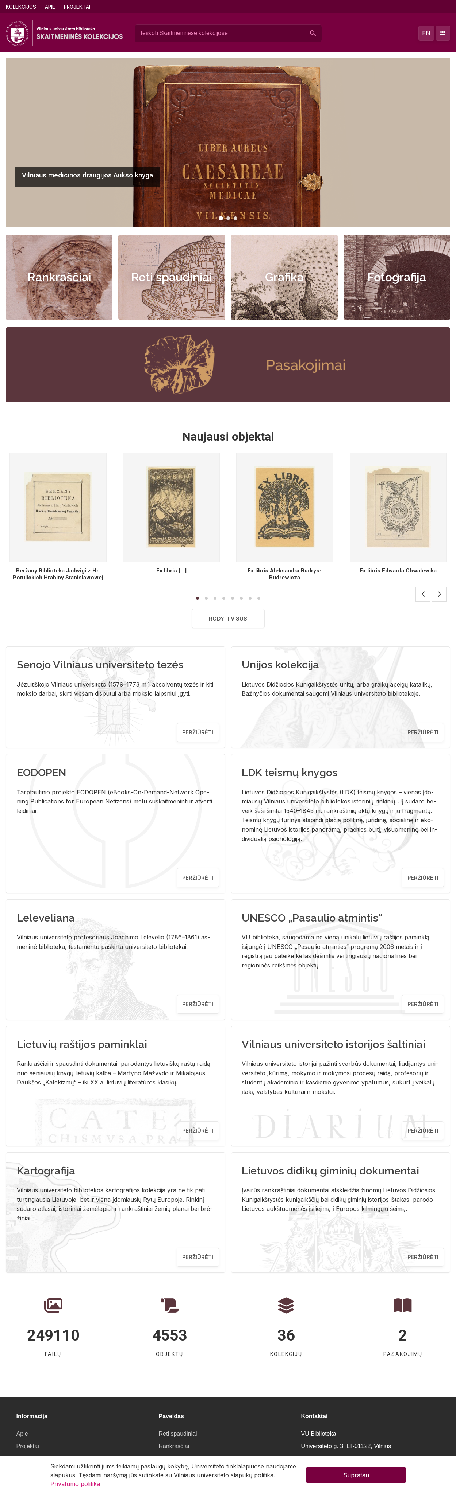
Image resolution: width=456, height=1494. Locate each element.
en (426, 33)
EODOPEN (41, 772)
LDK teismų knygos (290, 772)
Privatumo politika (75, 1483)
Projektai (77, 7)
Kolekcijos (21, 7)
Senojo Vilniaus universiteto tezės (100, 664)
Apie (50, 7)
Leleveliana (46, 918)
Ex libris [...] (171, 570)
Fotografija (396, 277)
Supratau (356, 1475)
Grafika (284, 277)
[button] (221, 218)
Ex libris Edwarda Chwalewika (398, 570)
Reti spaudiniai (171, 277)
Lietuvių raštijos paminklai (82, 1044)
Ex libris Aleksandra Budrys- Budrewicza (285, 574)
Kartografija (46, 1171)
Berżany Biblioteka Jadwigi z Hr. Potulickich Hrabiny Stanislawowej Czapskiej (58, 577)
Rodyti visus (228, 618)
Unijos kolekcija (280, 664)
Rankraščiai (59, 277)
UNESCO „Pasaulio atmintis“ (312, 918)
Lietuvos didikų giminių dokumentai (330, 1171)
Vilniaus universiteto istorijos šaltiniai (333, 1044)
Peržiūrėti (197, 732)
